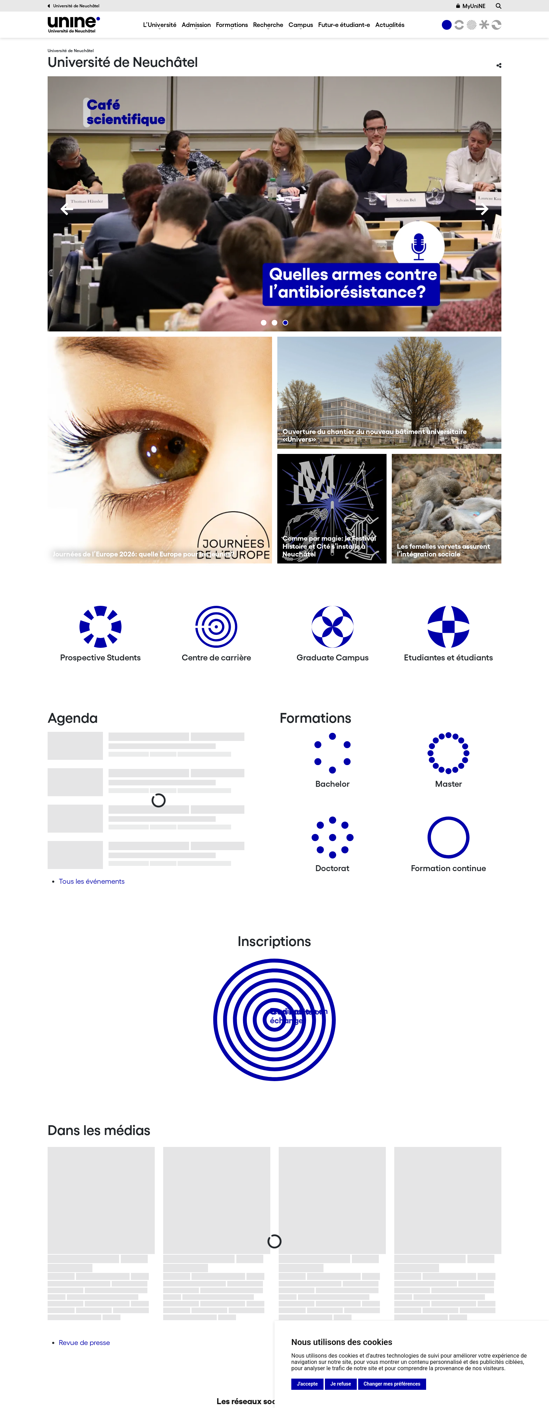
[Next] (482, 208)
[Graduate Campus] (332, 629)
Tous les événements (92, 881)
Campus (301, 24)
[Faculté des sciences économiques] (495, 25)
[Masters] (448, 756)
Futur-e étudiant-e (344, 24)
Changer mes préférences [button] (392, 1384)
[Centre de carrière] (216, 629)
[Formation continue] (448, 840)
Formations (232, 24)
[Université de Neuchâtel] (74, 25)
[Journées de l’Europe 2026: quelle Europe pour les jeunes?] (160, 450)
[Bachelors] (332, 756)
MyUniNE (471, 6)
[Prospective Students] (100, 629)
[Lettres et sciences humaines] (458, 25)
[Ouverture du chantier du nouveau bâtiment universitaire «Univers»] (389, 393)
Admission (196, 24)
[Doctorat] (332, 840)
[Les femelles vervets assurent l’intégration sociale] (446, 508)
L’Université (159, 24)
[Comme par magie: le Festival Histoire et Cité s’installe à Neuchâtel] (332, 508)
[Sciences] (470, 25)
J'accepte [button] (307, 1384)
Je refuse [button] (341, 1384)
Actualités (389, 24)
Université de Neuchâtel (73, 6)
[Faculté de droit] (483, 25)
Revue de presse (84, 1342)
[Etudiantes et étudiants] (448, 629)
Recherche (268, 24)
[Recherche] (498, 6)
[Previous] (66, 208)
